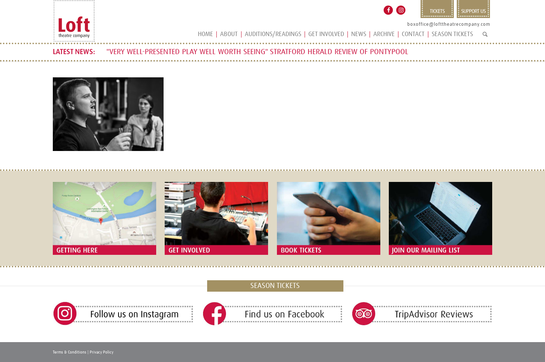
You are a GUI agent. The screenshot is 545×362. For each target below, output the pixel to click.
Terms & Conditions (69, 352)
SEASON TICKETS (275, 285)
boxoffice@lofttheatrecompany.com (448, 24)
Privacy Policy (101, 352)
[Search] (485, 37)
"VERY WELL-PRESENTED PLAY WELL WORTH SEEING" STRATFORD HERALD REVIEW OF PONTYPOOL (257, 52)
